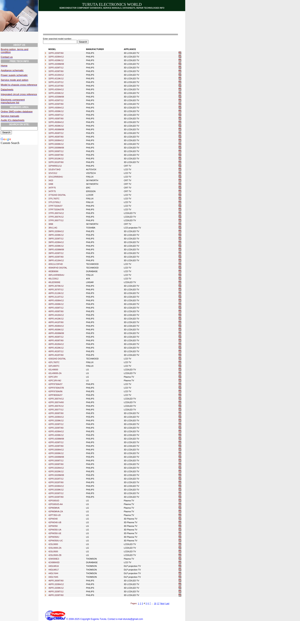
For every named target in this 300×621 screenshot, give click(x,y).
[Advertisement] (114, 21)
